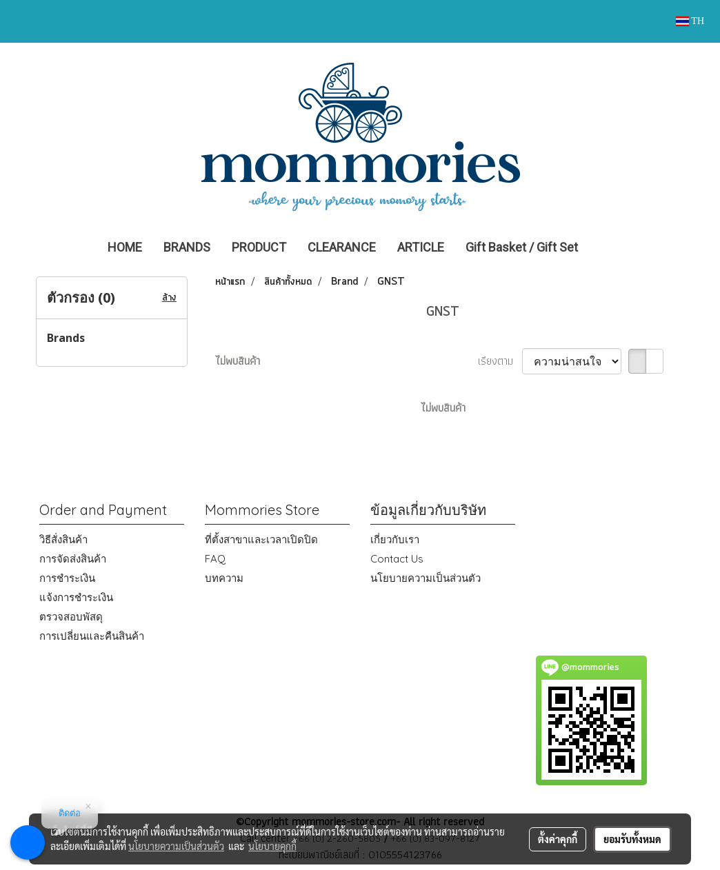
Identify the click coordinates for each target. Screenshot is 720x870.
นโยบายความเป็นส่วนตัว (425, 578)
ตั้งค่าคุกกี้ (557, 839)
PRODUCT (259, 247)
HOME (125, 247)
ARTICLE (420, 247)
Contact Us (396, 558)
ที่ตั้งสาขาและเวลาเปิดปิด (261, 539)
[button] (609, 247)
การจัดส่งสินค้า (72, 558)
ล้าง (169, 297)
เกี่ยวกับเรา (394, 539)
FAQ (215, 558)
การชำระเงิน (67, 578)
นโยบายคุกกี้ (272, 846)
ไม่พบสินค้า (237, 361)
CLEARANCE (342, 247)
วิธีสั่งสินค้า (63, 539)
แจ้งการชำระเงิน (76, 597)
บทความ (224, 578)
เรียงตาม (500, 361)
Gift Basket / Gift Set (522, 247)
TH (690, 21)
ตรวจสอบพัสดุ (71, 616)
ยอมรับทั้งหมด (632, 839)
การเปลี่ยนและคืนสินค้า (91, 636)
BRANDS (186, 247)
